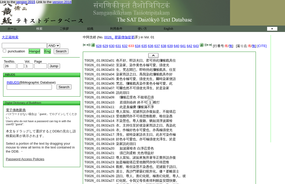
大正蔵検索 (10, 37)
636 (151, 46)
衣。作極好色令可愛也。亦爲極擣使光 (144, 130)
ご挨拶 (64, 28)
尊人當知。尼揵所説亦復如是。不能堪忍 (146, 111)
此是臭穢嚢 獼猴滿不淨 (135, 107)
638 (163, 46)
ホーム (12, 28)
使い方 (142, 28)
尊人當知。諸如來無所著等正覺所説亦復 (146, 157)
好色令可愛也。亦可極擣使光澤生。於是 (146, 139)
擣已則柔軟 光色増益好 (135, 153)
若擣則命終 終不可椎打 (138, 102)
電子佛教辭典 (16, 110)
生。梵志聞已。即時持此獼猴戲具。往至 (146, 70)
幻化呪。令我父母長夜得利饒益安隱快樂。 (147, 180)
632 (125, 46)
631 (118, 46)
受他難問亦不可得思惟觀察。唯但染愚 (144, 116)
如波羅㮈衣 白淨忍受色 (135, 148)
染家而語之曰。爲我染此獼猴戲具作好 (144, 74)
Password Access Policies (25, 159)
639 (170, 46)
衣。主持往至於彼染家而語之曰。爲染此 (146, 125)
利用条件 (116, 28)
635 (144, 46)
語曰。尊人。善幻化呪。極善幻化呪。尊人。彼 (151, 176)
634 (138, 46)
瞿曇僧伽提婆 (124, 37)
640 (176, 46)
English (168, 28)
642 (189, 46)
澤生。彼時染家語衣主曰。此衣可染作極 (146, 134)
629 (105, 46)
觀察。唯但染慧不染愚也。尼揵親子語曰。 (147, 167)
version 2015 (25, 2)
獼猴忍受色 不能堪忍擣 (135, 97)
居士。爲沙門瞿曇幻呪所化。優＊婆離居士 (147, 171)
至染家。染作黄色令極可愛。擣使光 (142, 65)
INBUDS (13, 82)
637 (157, 46)
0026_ (108, 37)
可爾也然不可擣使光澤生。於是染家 (142, 88)
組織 (90, 28)
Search (64, 87)
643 (196, 46)
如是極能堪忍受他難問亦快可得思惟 (142, 162)
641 (183, 46)
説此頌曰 (122, 93)
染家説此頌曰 (126, 144)
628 (99, 46)
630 (112, 46)
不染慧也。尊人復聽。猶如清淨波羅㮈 (144, 121)
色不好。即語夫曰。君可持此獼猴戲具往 (146, 60)
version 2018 (61, 2)
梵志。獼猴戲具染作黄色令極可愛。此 (144, 83)
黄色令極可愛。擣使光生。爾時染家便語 (146, 79)
